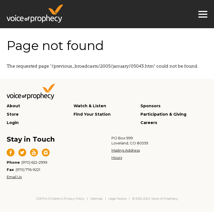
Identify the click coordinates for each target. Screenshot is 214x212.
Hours (116, 157)
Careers (148, 122)
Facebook (10, 152)
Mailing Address (125, 150)
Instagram (46, 152)
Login (13, 122)
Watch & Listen (90, 105)
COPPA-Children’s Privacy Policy (60, 199)
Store (13, 114)
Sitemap (96, 199)
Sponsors (150, 105)
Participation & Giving (163, 114)
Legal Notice (117, 199)
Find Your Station (92, 114)
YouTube (34, 152)
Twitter (22, 152)
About (13, 105)
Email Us (14, 177)
